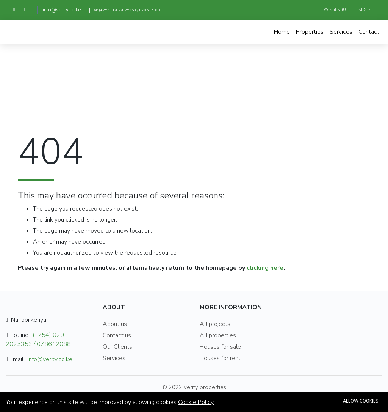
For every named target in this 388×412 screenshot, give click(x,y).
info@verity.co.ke (62, 9)
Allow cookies (360, 401)
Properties (310, 32)
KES (363, 9)
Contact (368, 32)
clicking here (265, 268)
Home (282, 32)
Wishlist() (334, 9)
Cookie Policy (196, 402)
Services (341, 32)
